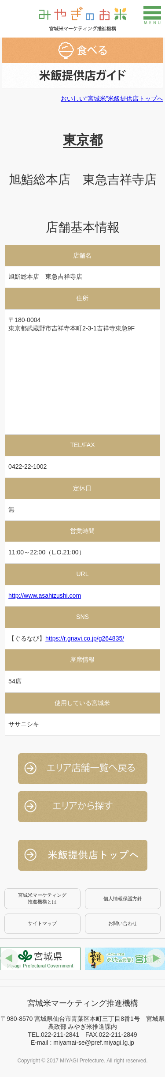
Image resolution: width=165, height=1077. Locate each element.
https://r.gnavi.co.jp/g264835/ (84, 638)
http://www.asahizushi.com (44, 595)
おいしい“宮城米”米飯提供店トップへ (112, 98)
